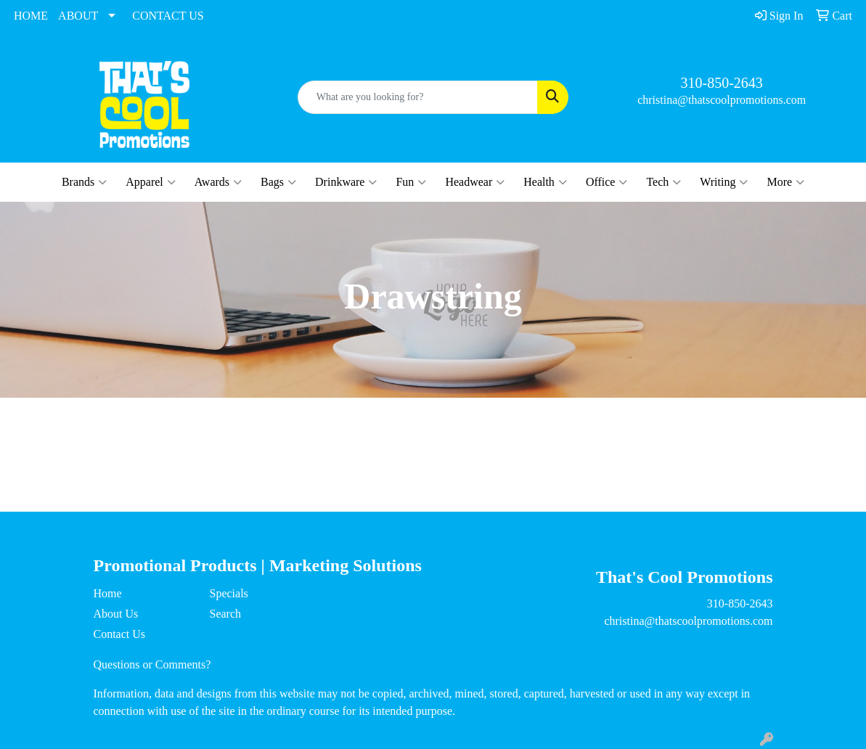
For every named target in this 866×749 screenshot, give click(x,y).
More (785, 182)
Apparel (151, 182)
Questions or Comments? (152, 664)
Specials (228, 593)
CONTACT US (167, 15)
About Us (116, 613)
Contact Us (120, 634)
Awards (218, 182)
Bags (278, 182)
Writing (724, 182)
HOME (31, 15)
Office (607, 182)
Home (108, 593)
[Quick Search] (418, 97)
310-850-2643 (722, 83)
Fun (411, 182)
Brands (84, 182)
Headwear (475, 182)
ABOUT (78, 15)
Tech (663, 182)
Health (545, 182)
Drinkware (346, 182)
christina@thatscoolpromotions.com (721, 100)
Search (225, 613)
